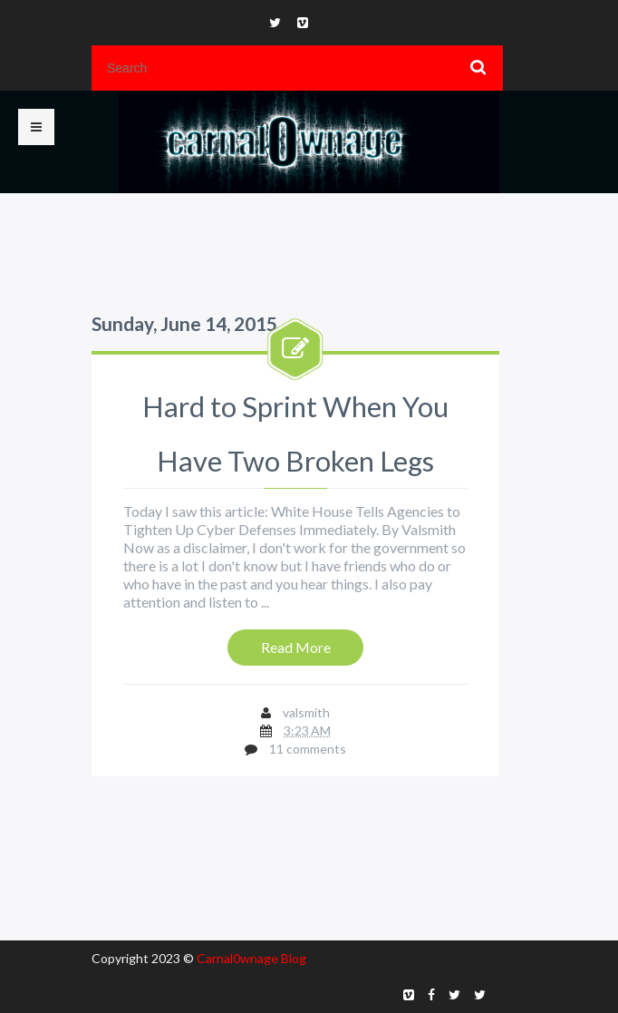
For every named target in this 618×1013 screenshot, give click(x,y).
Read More (296, 647)
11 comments (307, 748)
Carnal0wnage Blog (251, 958)
